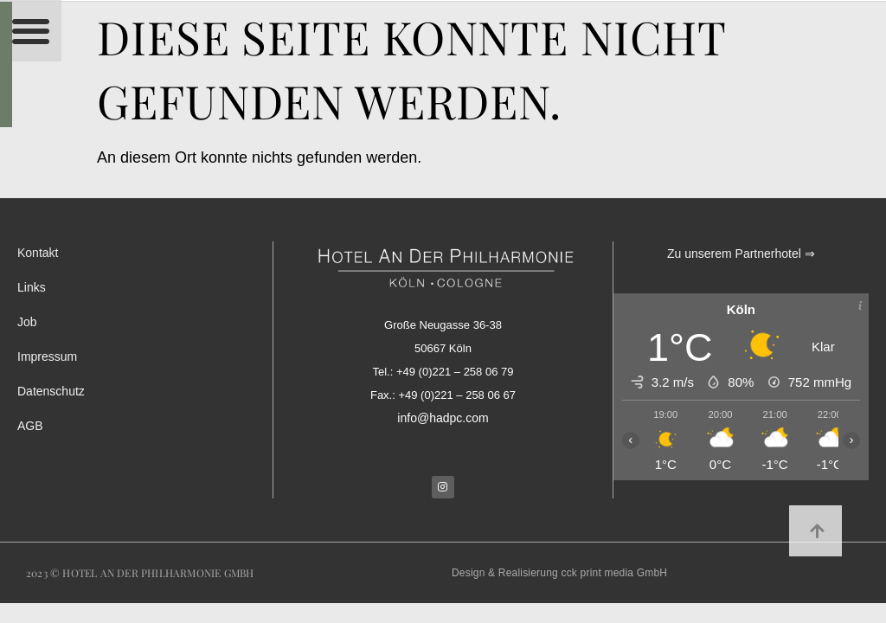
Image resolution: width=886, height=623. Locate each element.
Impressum (47, 356)
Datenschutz (51, 391)
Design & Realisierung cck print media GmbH (559, 573)
